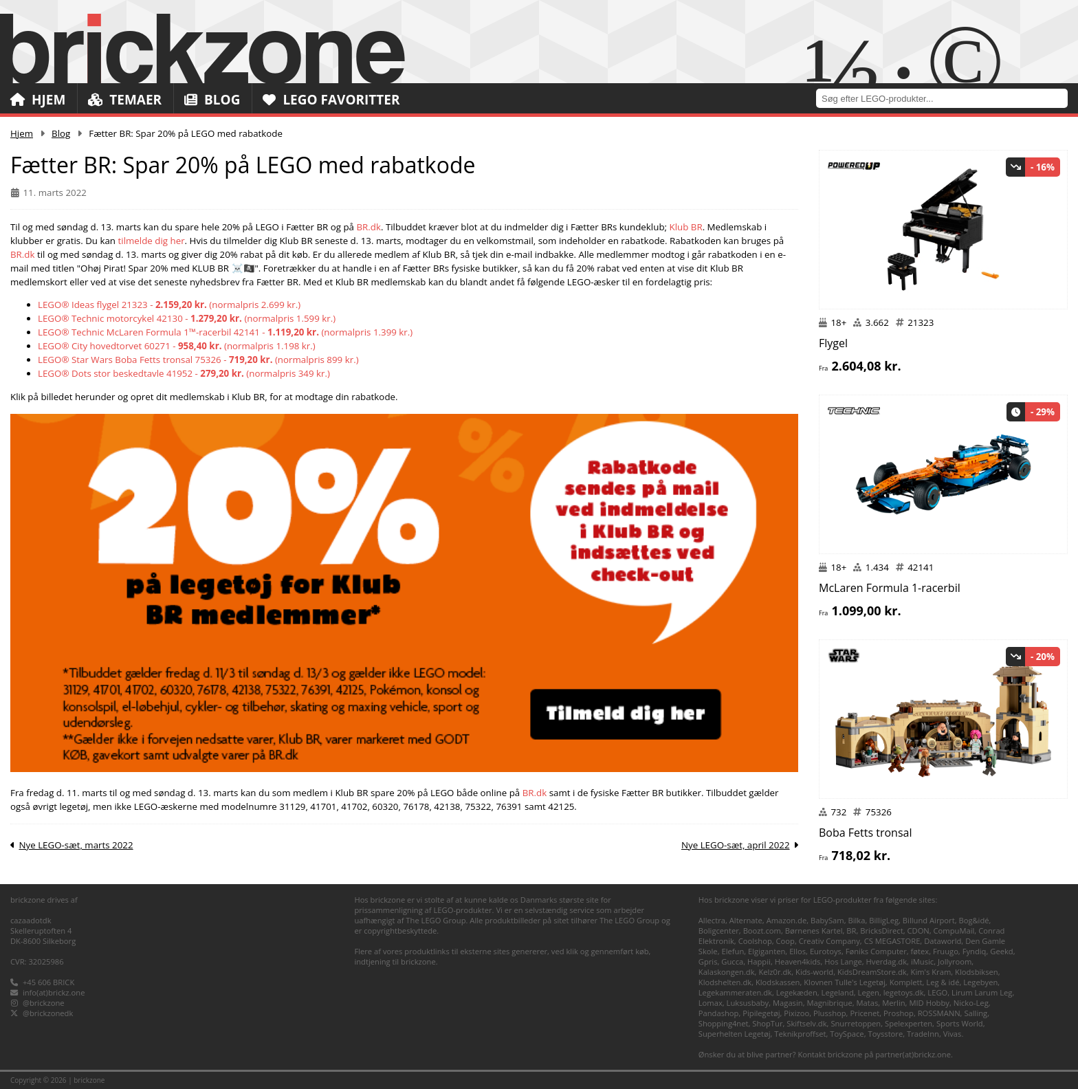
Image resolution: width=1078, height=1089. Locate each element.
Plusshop (829, 1013)
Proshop (898, 1013)
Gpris (708, 961)
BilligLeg (884, 920)
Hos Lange (843, 961)
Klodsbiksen (976, 972)
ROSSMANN (939, 1013)
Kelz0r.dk (774, 972)
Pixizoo (796, 1013)
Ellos (797, 951)
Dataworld (942, 941)
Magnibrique (829, 1003)
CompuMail (954, 930)
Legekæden (796, 992)
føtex (920, 951)
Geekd (1001, 951)
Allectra (711, 920)
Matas (868, 1003)
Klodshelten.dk (724, 982)
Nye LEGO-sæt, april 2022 (735, 845)
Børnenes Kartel (814, 930)
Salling (975, 1013)
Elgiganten (766, 951)
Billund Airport (929, 920)
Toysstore (885, 1033)
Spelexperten (908, 1023)
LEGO (937, 992)
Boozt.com (762, 930)
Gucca (732, 961)
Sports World (959, 1023)
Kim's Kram (931, 972)
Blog (212, 100)
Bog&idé (973, 920)
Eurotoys (826, 951)
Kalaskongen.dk (726, 972)
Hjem (37, 100)
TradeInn (923, 1033)
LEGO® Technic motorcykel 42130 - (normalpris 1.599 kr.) (187, 318)
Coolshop (755, 941)
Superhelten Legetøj (734, 1033)
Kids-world (814, 972)
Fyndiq (974, 951)
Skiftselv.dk (806, 1023)
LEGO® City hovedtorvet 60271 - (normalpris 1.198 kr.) (177, 346)
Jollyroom (954, 961)
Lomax (710, 1003)
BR (851, 930)
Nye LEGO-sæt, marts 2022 (76, 845)
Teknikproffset (800, 1033)
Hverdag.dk (887, 961)
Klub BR (686, 227)
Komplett (906, 982)
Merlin (893, 1003)
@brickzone (44, 1003)
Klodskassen (778, 982)
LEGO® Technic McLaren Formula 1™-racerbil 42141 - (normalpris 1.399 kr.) (225, 332)
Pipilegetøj (761, 1013)
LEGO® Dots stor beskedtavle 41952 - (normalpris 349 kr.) (184, 373)
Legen (868, 992)
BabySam (827, 920)
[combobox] (947, 98)
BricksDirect (881, 930)
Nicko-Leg (971, 1003)
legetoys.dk (903, 992)
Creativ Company (829, 941)
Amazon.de (787, 920)
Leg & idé (942, 982)
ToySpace (847, 1033)
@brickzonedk (48, 1013)
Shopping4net (723, 1023)
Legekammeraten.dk (735, 992)
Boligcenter (718, 930)
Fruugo (945, 951)
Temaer (125, 100)
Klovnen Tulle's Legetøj (845, 982)
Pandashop (718, 1013)
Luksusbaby (748, 1003)
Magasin (788, 1003)
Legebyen (980, 982)
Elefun (732, 951)
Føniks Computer (876, 951)
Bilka (856, 920)
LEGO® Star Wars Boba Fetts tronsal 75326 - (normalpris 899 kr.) (198, 359)
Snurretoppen (855, 1023)
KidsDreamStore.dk (872, 972)
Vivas (952, 1033)
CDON (918, 930)
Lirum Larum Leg (982, 992)
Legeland (838, 992)
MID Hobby (929, 1003)
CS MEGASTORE (892, 941)
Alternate (745, 920)
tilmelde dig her (151, 240)
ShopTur (767, 1023)
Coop (785, 941)
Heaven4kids (798, 961)
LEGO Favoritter (331, 100)
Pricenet (864, 1013)
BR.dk (368, 227)
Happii (759, 961)
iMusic (922, 961)
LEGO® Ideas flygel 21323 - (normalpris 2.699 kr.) (169, 304)
